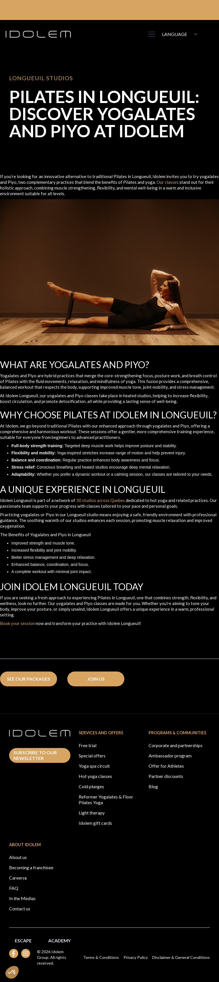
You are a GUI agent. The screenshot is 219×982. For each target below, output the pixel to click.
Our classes (168, 182)
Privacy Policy (135, 957)
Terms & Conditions (101, 957)
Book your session (17, 623)
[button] (150, 34)
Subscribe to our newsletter (35, 755)
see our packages (28, 678)
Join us (96, 678)
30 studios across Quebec (100, 500)
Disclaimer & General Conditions (181, 957)
